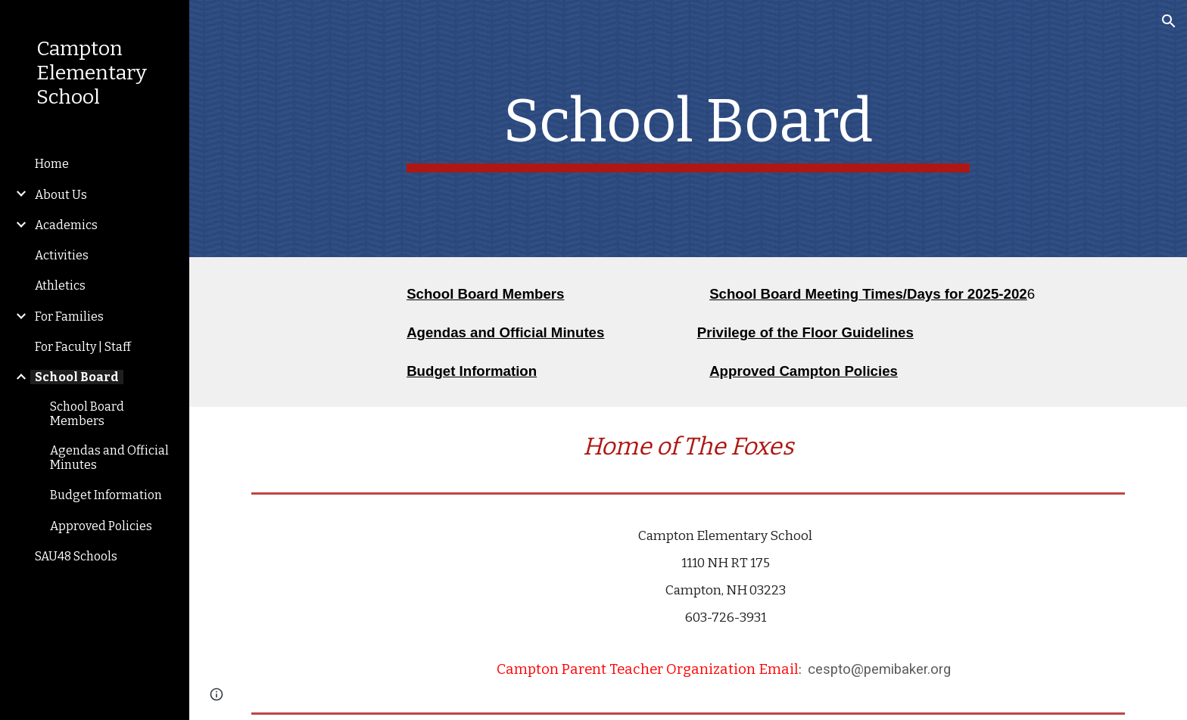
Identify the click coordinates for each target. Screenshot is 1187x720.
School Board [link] (77, 377)
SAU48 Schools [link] (76, 556)
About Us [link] (61, 195)
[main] (688, 128)
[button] (1169, 21)
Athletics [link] (60, 285)
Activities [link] (62, 255)
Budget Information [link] (106, 495)
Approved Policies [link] (101, 526)
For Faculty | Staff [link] (83, 347)
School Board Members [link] (87, 413)
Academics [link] (66, 225)
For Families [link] (69, 316)
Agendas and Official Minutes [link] (109, 457)
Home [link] (52, 164)
